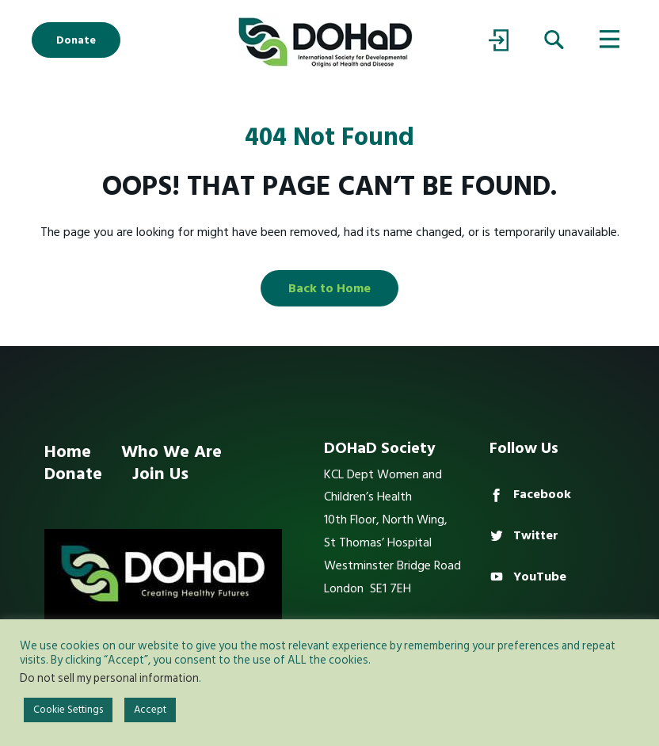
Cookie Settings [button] (68, 709)
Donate (76, 40)
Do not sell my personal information (109, 678)
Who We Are (171, 451)
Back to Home (329, 288)
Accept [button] (150, 709)
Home (67, 451)
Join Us (160, 473)
